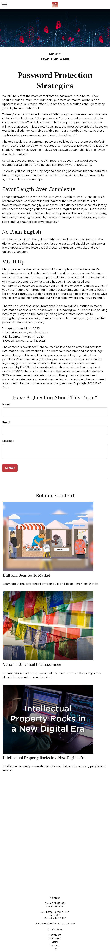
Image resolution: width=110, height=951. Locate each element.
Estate (55, 941)
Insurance (55, 945)
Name (6, 404)
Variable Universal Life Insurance (32, 664)
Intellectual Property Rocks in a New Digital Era (44, 757)
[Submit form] (10, 468)
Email (6, 422)
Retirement (55, 935)
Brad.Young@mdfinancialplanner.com (55, 923)
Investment (55, 938)
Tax (55, 948)
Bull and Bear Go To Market (26, 575)
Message (8, 441)
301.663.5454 (58, 903)
